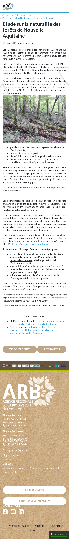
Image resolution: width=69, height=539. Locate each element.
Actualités (51, 349)
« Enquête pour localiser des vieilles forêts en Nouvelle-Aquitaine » (42, 323)
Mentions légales (19, 525)
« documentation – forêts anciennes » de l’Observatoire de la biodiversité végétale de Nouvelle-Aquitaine (34, 330)
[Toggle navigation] (63, 6)
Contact (8, 463)
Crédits (39, 525)
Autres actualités (23, 15)
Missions (8, 459)
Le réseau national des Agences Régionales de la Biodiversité (31, 470)
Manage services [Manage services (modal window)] (59, 535)
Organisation (11, 455)
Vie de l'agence (19, 349)
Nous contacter (34, 490)
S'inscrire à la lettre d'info (34, 501)
